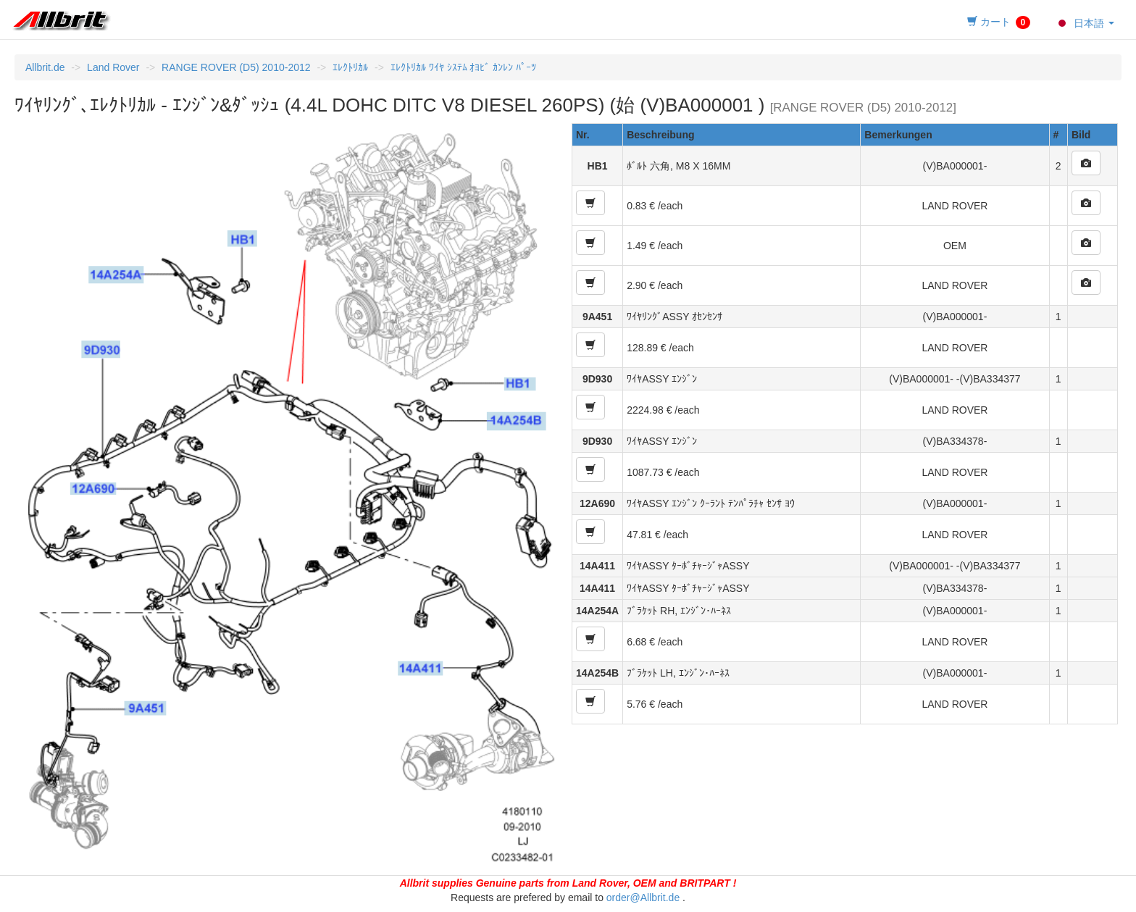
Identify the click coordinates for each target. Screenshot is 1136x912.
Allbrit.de (44, 67)
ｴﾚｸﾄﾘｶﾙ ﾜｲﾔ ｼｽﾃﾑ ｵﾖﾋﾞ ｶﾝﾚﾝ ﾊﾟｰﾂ (463, 67)
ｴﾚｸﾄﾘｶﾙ (350, 67)
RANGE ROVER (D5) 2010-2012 (236, 67)
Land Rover (113, 67)
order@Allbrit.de (643, 897)
